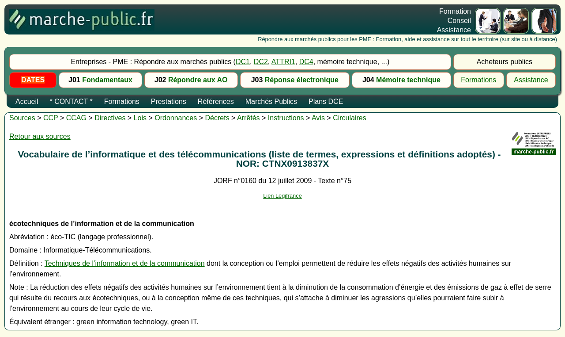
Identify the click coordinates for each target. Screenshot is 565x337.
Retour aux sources (40, 136)
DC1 (243, 61)
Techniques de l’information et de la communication (125, 263)
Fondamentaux (107, 80)
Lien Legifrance (282, 195)
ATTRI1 (283, 61)
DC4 (306, 61)
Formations (478, 80)
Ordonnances (175, 118)
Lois (140, 118)
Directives (109, 118)
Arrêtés (248, 118)
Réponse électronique (302, 80)
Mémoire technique (408, 80)
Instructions (286, 118)
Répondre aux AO (198, 80)
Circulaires (349, 118)
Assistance (531, 80)
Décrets (217, 118)
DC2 (261, 61)
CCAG (76, 118)
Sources (22, 118)
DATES (33, 80)
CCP (50, 118)
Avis (318, 118)
